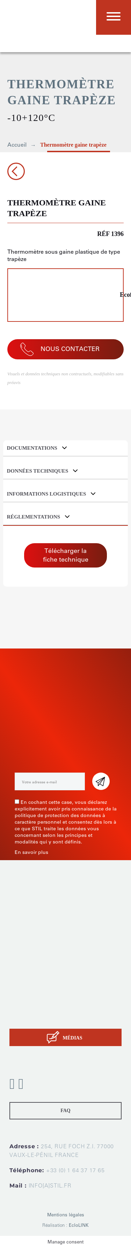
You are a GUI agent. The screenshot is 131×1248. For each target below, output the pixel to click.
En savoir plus (31, 852)
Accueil (17, 144)
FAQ (65, 1110)
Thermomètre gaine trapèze (73, 145)
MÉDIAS (72, 1038)
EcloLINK (79, 1225)
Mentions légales (65, 1214)
